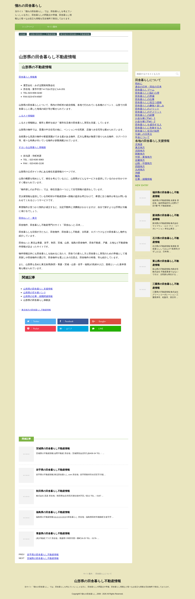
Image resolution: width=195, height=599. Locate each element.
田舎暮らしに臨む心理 (147, 93)
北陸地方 (140, 150)
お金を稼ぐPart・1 (145, 118)
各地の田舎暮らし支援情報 (152, 140)
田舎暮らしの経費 (144, 115)
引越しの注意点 (143, 134)
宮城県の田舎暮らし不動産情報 (53, 448)
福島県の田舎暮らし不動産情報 (53, 512)
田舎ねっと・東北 (28, 218)
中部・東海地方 (143, 157)
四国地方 (140, 166)
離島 (137, 176)
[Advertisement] (73, 43)
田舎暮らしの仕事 (144, 99)
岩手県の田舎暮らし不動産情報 (53, 469)
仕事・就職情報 (143, 179)
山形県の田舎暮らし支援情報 (38, 288)
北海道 (138, 144)
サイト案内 (52, 27)
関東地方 (140, 154)
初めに (138, 83)
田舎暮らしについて (148, 80)
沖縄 (137, 173)
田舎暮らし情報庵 (28, 77)
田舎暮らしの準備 (144, 96)
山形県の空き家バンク (34, 292)
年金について (142, 137)
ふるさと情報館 (27, 115)
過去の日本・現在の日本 (148, 86)
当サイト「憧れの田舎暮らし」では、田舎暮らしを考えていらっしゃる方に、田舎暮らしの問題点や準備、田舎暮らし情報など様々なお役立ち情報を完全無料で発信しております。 (98, 587)
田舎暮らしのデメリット (148, 112)
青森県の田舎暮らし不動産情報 (53, 533)
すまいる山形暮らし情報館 (32, 147)
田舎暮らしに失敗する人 (148, 127)
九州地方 (140, 169)
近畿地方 (140, 160)
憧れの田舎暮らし (28, 6)
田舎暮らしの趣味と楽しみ (149, 105)
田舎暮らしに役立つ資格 (148, 102)
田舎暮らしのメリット (147, 109)
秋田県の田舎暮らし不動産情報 (53, 491)
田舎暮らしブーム (144, 90)
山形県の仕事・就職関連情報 (38, 296)
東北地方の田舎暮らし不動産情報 (36, 310)
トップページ (28, 27)
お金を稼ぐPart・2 (145, 121)
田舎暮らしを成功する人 (148, 124)
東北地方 (140, 147)
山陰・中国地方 (143, 163)
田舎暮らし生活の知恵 (147, 131)
